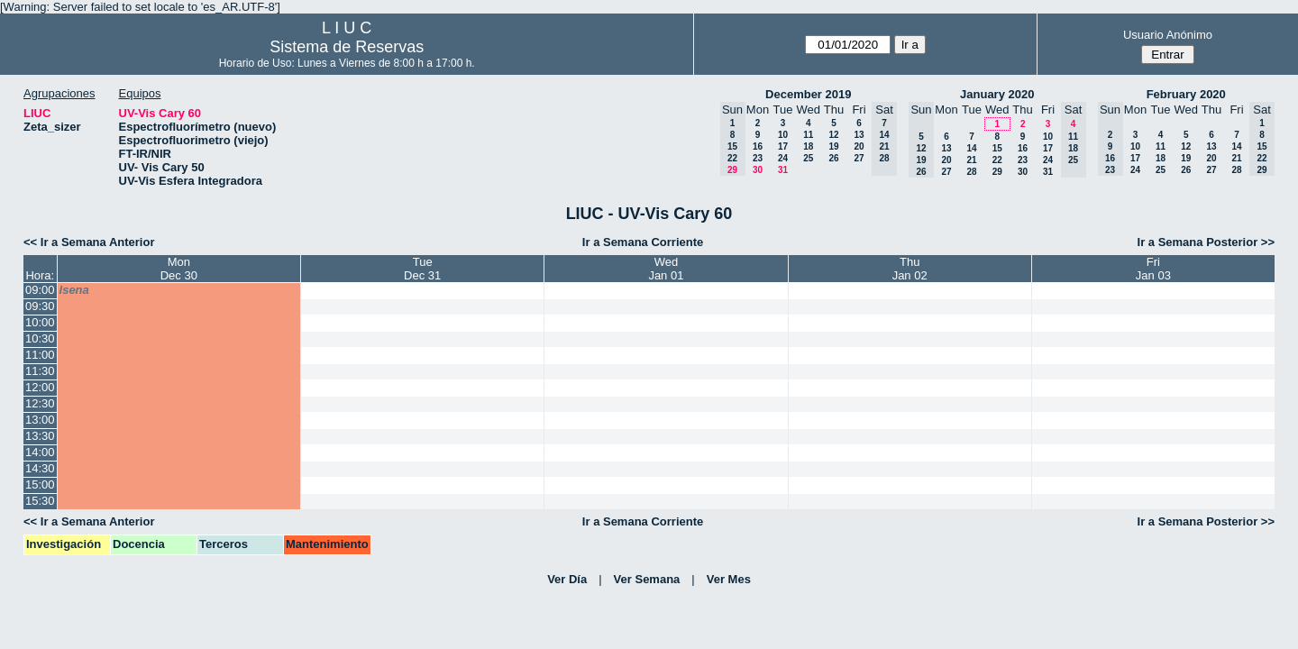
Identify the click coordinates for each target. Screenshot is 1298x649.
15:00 (40, 484)
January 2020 (997, 94)
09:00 (40, 290)
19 (833, 146)
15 (997, 148)
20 (859, 146)
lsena (74, 290)
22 (997, 160)
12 (833, 135)
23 (758, 158)
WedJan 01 (665, 268)
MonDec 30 (178, 268)
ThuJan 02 (910, 268)
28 (971, 172)
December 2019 (808, 94)
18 (808, 146)
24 (783, 158)
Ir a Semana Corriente (642, 242)
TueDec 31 (422, 268)
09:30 (40, 306)
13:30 (40, 436)
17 (783, 146)
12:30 (40, 403)
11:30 (40, 371)
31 (783, 170)
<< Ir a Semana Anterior (88, 242)
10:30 (40, 338)
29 (997, 172)
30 (758, 170)
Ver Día (567, 579)
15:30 (40, 500)
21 (971, 160)
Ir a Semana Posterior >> (1206, 242)
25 (808, 158)
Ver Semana (647, 579)
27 (859, 158)
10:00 (40, 322)
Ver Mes (729, 579)
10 (783, 135)
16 (758, 146)
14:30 (40, 468)
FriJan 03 (1153, 268)
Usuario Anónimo (1167, 34)
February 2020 (1186, 94)
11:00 (40, 354)
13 (859, 135)
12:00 (40, 387)
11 (808, 135)
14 (971, 148)
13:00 (40, 419)
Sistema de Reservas (347, 47)
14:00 (40, 452)
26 (833, 158)
